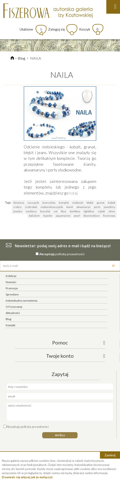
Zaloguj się (56, 29)
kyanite (47, 215)
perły (97, 207)
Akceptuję (47, 254)
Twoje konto (60, 356)
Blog (21, 58)
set (55, 211)
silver (111, 211)
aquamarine (63, 215)
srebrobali (31, 207)
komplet (64, 202)
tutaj (73, 192)
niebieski (77, 202)
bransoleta (48, 202)
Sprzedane (12, 294)
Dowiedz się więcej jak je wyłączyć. (27, 477)
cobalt (101, 211)
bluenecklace (91, 215)
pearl (77, 215)
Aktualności (13, 313)
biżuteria (18, 202)
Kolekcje (11, 276)
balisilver (34, 215)
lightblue (89, 211)
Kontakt (10, 325)
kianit (69, 207)
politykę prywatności (69, 254)
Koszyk (89, 29)
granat (100, 202)
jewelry (17, 211)
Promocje (12, 288)
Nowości (11, 282)
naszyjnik (33, 202)
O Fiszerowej (14, 306)
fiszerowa (109, 215)
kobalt (111, 202)
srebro (17, 207)
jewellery (109, 207)
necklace (31, 211)
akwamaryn (83, 207)
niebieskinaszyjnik (52, 207)
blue (63, 211)
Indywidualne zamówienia (21, 300)
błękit (90, 202)
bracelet (45, 211)
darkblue (75, 211)
